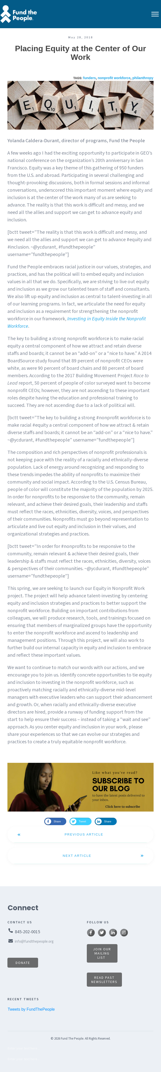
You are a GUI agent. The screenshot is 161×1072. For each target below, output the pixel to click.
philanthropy (142, 78)
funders (89, 78)
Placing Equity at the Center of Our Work (80, 53)
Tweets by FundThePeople (31, 1009)
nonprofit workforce (114, 78)
